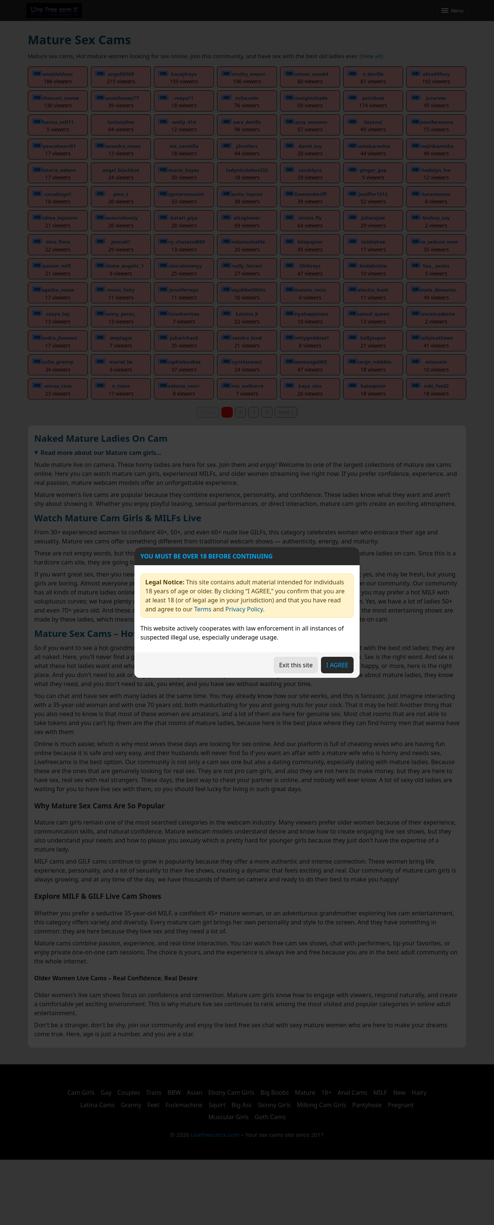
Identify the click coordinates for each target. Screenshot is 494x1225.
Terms (202, 609)
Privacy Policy (244, 609)
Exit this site (296, 665)
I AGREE (337, 665)
